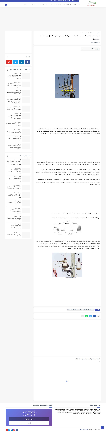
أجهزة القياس (57, 5)
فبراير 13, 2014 (17, 129)
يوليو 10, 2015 (17, 168)
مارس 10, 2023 (17, 122)
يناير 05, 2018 (17, 144)
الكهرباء (50, 5)
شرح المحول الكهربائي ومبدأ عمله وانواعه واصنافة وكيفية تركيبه (14, 196)
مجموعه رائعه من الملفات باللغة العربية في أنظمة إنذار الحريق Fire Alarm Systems (14, 101)
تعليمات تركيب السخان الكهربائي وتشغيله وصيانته (14, 219)
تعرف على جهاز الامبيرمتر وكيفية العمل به (14, 235)
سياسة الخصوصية (60, 0)
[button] (94, 316)
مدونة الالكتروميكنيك (84, 429)
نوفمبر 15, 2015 (17, 73)
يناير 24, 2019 (17, 113)
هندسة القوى (34, 5)
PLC (28, 5)
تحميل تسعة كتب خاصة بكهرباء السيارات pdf (14, 203)
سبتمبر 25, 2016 (17, 159)
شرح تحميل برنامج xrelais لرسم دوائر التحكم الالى (14, 93)
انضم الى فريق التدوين (73, 0)
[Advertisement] (53, 19)
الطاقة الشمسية (43, 5)
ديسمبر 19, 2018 (17, 185)
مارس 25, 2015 (17, 192)
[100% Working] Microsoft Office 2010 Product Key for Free (14, 180)
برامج (25, 5)
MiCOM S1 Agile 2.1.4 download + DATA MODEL (13, 124)
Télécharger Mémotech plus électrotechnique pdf (14, 139)
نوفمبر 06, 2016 (17, 98)
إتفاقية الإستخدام (53, 0)
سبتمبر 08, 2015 (17, 106)
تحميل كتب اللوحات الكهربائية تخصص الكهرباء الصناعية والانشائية (14, 147)
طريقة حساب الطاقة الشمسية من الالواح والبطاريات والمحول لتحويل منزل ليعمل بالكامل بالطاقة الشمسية (14, 163)
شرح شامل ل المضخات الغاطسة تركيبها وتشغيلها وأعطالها (15, 171)
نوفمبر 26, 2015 (17, 216)
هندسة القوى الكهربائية (72, 309)
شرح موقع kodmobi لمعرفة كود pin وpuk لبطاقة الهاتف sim (14, 132)
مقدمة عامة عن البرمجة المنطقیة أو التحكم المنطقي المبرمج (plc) (14, 109)
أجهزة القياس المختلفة (86, 33)
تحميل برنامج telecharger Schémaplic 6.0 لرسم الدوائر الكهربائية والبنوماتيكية (15, 117)
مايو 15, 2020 (17, 136)
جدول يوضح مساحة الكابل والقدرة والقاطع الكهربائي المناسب (15, 211)
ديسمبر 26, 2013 (17, 232)
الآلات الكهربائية (67, 5)
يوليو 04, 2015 (17, 208)
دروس (80, 309)
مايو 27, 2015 (17, 90)
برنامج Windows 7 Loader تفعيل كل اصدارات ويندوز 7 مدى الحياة (14, 187)
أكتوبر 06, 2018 (17, 176)
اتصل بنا (66, 0)
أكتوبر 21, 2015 (17, 201)
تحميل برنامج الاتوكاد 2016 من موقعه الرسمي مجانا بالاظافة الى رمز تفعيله (14, 85)
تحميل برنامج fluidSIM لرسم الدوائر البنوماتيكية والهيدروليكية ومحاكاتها (14, 77)
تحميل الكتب (76, 5)
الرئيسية (97, 33)
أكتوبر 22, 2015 (17, 82)
